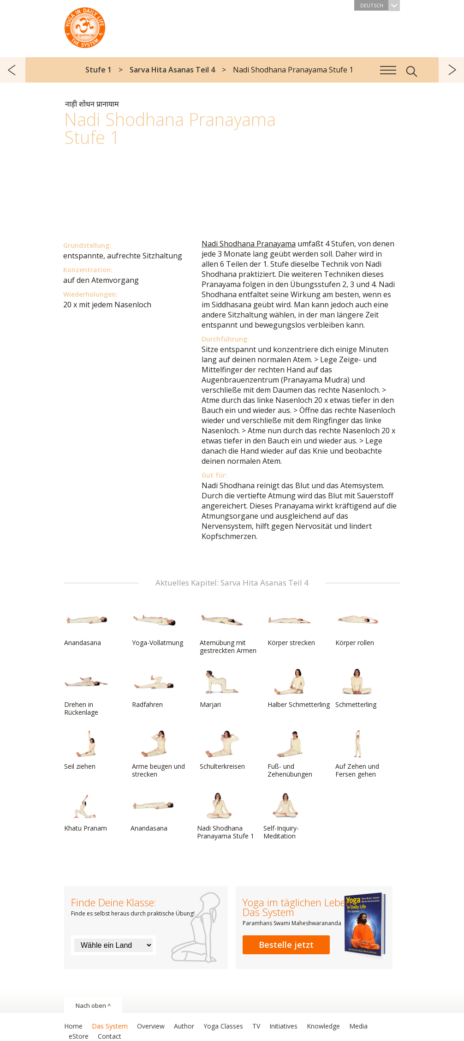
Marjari (222, 688)
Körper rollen (357, 626)
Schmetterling (357, 688)
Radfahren (154, 688)
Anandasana (86, 626)
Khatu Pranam (86, 812)
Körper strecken (291, 626)
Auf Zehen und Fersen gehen (357, 754)
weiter (451, 70)
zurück (12, 70)
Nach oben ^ (93, 1005)
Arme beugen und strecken (158, 754)
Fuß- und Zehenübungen (290, 754)
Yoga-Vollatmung (157, 626)
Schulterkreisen (222, 750)
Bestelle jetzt (286, 944)
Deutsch (380, 5)
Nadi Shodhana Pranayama (249, 244)
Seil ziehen (86, 750)
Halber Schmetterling (299, 688)
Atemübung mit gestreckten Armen (228, 630)
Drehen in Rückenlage (86, 692)
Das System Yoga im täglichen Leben (85, 25)
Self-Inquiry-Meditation (285, 816)
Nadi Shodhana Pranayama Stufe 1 (225, 816)
